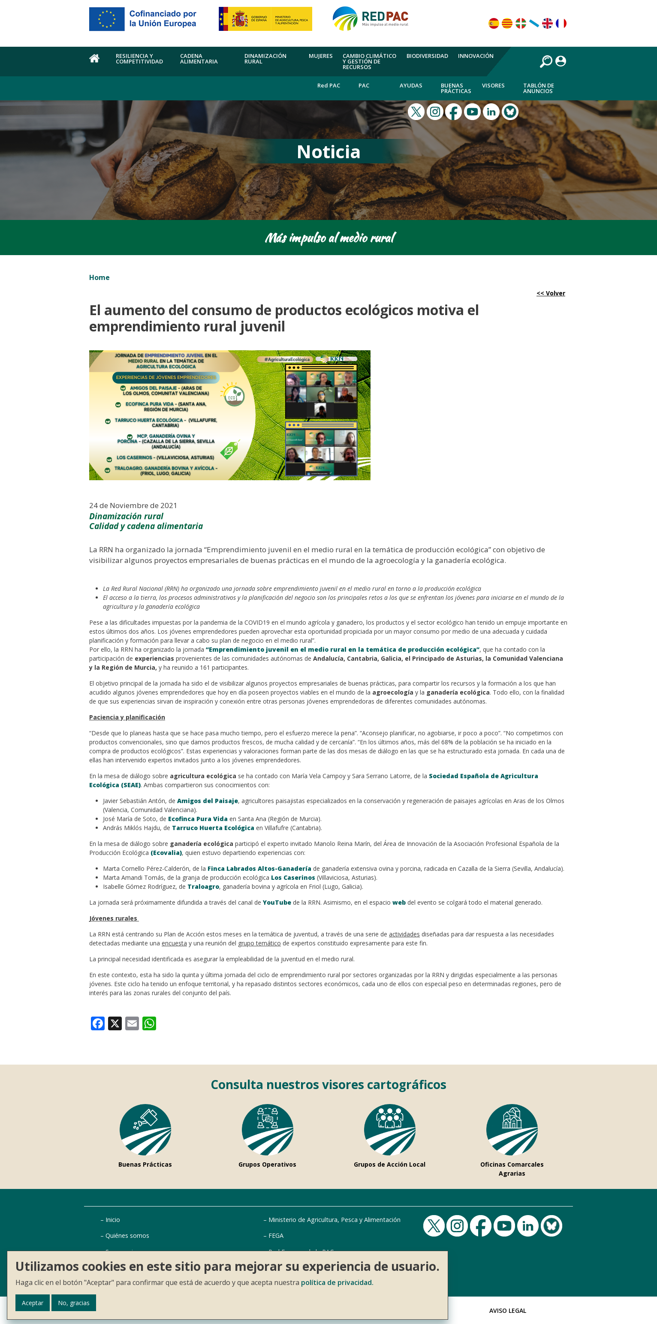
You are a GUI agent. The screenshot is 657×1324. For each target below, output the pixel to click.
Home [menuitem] (97, 63)
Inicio (112, 1220)
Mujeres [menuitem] (321, 56)
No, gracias (74, 1303)
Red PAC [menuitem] (328, 85)
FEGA (275, 1235)
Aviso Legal (507, 1310)
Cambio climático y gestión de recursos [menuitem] (369, 61)
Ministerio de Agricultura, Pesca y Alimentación (334, 1220)
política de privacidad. (337, 1282)
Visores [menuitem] (493, 85)
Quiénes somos (127, 1235)
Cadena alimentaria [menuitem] (199, 58)
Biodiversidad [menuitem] (427, 56)
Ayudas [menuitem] (411, 85)
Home (99, 277)
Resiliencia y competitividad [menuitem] (139, 58)
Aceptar (32, 1303)
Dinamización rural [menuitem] (265, 58)
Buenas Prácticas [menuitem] (456, 88)
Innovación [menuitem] (476, 56)
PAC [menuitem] (364, 85)
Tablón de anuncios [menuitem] (538, 88)
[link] (97, 1022)
